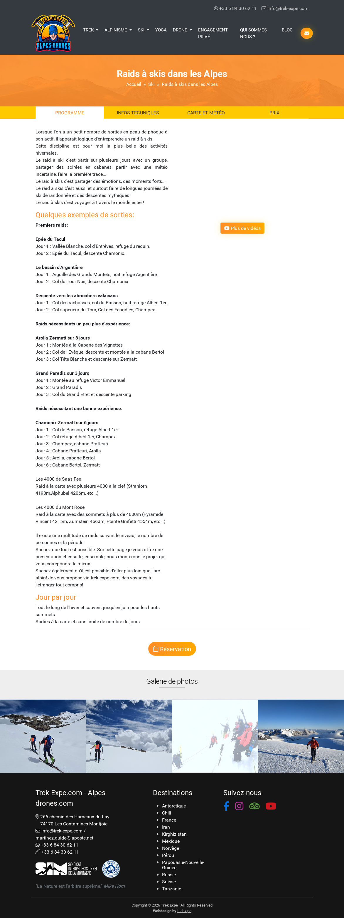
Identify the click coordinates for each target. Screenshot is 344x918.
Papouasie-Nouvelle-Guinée (183, 865)
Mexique (171, 841)
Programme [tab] (69, 112)
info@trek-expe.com (285, 8)
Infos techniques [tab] (138, 112)
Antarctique (174, 805)
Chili (166, 812)
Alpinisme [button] (116, 30)
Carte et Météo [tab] (206, 112)
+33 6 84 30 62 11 (235, 8)
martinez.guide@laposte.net (64, 838)
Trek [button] (89, 30)
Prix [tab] (274, 112)
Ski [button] (142, 30)
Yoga (161, 30)
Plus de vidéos (242, 228)
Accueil (133, 84)
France (169, 819)
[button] (226, 807)
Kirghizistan (174, 834)
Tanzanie (171, 888)
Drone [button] (180, 30)
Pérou (168, 855)
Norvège (170, 848)
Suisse (169, 881)
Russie (169, 874)
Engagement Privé (213, 33)
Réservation (172, 649)
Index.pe (184, 910)
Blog (287, 30)
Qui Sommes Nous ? (253, 33)
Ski (151, 84)
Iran (166, 827)
